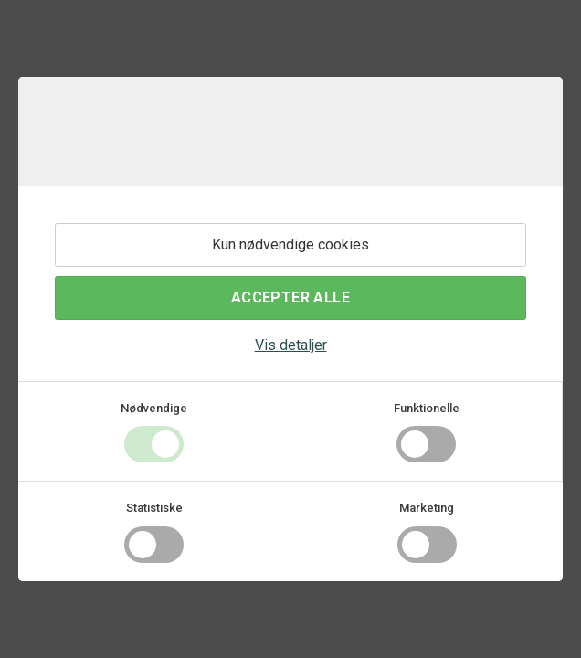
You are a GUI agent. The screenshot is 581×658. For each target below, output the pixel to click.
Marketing (426, 508)
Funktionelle (427, 408)
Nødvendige (154, 408)
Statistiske (154, 508)
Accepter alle (290, 297)
